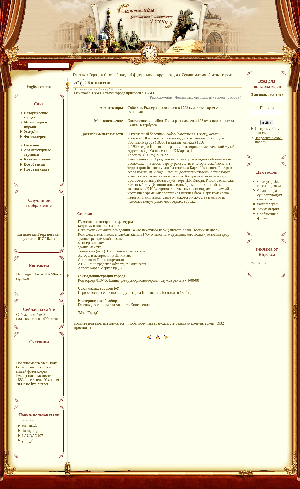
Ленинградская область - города (207, 75)
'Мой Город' (88, 313)
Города (95, 75)
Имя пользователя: (267, 95)
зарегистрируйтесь (110, 323)
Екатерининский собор (97, 300)
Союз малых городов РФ (99, 288)
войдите (81, 323)
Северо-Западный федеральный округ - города (141, 75)
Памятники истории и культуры (105, 222)
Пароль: (267, 108)
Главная (79, 75)
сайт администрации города (101, 276)
